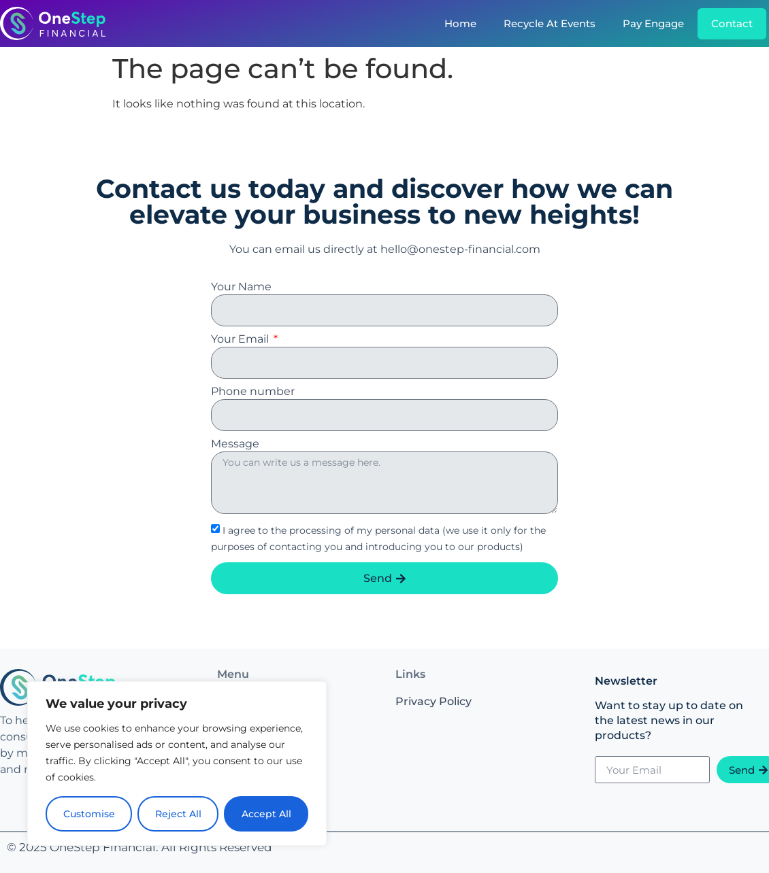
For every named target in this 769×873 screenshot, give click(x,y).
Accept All (266, 814)
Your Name (241, 287)
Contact (732, 23)
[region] (177, 763)
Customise (89, 814)
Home (460, 23)
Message (235, 444)
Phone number (253, 392)
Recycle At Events (549, 23)
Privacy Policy (433, 701)
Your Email (241, 339)
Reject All (178, 814)
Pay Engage (653, 23)
